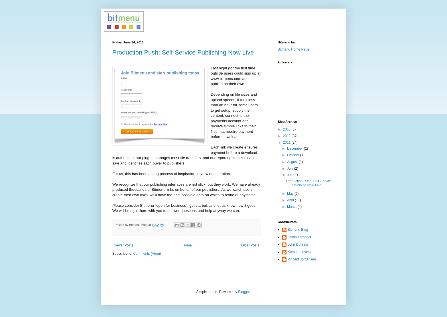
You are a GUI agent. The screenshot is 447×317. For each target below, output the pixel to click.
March (292, 207)
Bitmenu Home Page (293, 49)
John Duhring (298, 244)
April (291, 200)
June (291, 175)
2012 (287, 136)
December (295, 149)
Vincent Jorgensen (302, 259)
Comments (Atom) (147, 254)
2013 (287, 129)
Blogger (244, 292)
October (293, 155)
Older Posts (250, 245)
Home (187, 245)
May (290, 194)
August (293, 162)
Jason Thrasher (299, 237)
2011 (287, 143)
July (290, 168)
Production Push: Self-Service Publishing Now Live (183, 52)
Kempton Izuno (299, 252)
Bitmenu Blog (298, 230)
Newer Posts (123, 245)
